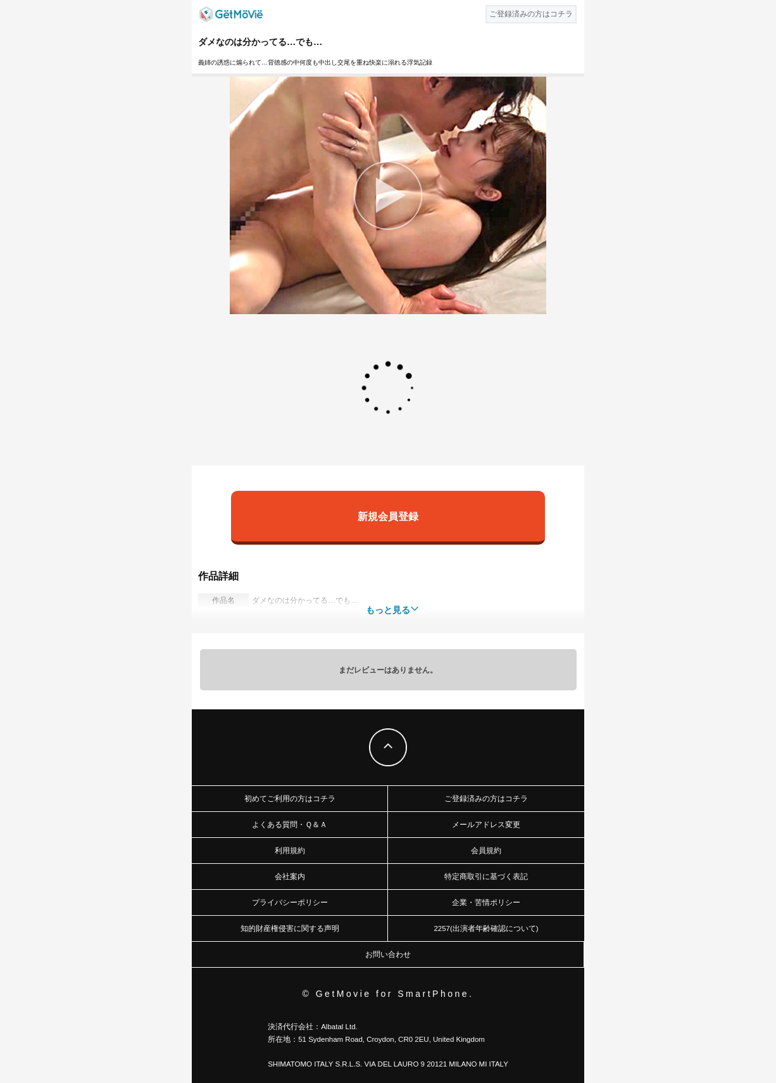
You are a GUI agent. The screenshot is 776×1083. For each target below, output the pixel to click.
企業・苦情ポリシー (486, 902)
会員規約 (486, 850)
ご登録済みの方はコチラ (486, 798)
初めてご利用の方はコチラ (289, 798)
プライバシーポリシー (290, 902)
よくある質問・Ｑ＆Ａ (289, 824)
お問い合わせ (388, 954)
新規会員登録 (388, 515)
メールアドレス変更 (486, 824)
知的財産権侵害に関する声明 (290, 928)
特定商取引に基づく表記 (486, 876)
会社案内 (290, 876)
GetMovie (231, 14)
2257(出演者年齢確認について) (486, 928)
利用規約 (290, 850)
